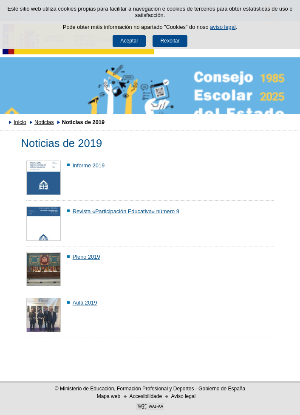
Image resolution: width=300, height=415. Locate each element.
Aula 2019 (85, 302)
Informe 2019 (89, 165)
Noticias (44, 122)
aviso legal (222, 27)
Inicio (20, 122)
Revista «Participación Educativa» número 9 (126, 211)
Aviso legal (183, 396)
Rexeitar (169, 41)
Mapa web (108, 396)
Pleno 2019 (86, 257)
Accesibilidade (145, 396)
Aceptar (129, 41)
